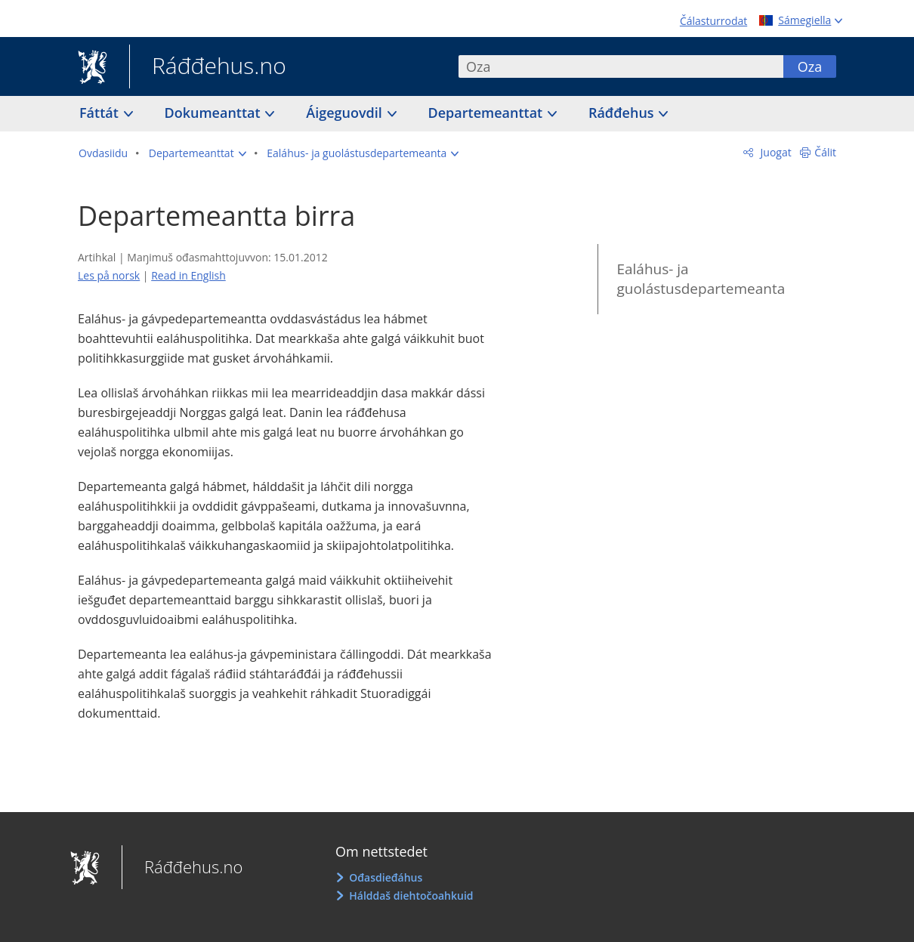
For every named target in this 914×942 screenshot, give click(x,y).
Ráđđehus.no (207, 67)
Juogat (775, 152)
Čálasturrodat (713, 21)
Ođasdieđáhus (385, 877)
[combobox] (621, 66)
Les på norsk (109, 275)
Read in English (188, 275)
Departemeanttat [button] (487, 112)
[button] (197, 153)
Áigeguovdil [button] (345, 112)
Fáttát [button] (100, 112)
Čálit (825, 152)
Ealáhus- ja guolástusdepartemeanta (700, 279)
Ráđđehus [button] (622, 112)
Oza (810, 66)
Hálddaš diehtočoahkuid (411, 895)
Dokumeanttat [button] (214, 112)
